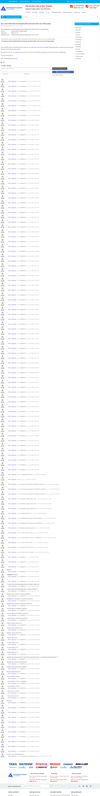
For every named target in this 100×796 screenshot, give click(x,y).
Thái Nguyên (79, 51)
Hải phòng (78, 39)
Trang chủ (27, 12)
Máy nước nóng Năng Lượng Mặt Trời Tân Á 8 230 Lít (60, 779)
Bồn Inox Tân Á (74, 773)
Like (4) (14, 734)
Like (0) (14, 81)
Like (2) (14, 119)
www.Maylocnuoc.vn (82, 794)
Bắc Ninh (78, 30)
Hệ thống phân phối (56, 12)
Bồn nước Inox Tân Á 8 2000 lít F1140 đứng (60, 776)
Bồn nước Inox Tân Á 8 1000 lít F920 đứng (60, 773)
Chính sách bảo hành (34, 773)
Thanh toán (77, 12)
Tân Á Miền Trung (24, 1)
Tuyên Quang (79, 56)
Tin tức (47, 12)
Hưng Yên (78, 42)
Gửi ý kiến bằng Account (59, 68)
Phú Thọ (77, 49)
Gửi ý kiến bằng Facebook (63, 72)
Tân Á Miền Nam (36, 1)
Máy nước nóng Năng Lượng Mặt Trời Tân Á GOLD (81, 781)
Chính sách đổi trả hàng (34, 778)
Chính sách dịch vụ (67, 12)
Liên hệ (83, 12)
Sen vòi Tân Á (74, 778)
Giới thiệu (34, 12)
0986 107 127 (78, 8)
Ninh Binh (78, 46)
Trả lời (9, 81)
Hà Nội (77, 35)
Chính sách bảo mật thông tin (36, 780)
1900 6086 (93, 8)
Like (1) (14, 283)
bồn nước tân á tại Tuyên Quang (44, 47)
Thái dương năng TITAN (76, 784)
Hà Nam (77, 32)
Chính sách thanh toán (34, 783)
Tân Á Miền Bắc (13, 1)
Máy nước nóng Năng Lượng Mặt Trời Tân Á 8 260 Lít (60, 782)
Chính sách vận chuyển (34, 776)
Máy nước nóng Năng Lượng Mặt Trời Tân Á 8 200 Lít (60, 786)
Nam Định (78, 44)
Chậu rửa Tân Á (74, 776)
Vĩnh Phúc (78, 58)
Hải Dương (78, 37)
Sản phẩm (41, 12)
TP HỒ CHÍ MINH (80, 54)
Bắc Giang (78, 27)
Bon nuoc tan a (20, 52)
